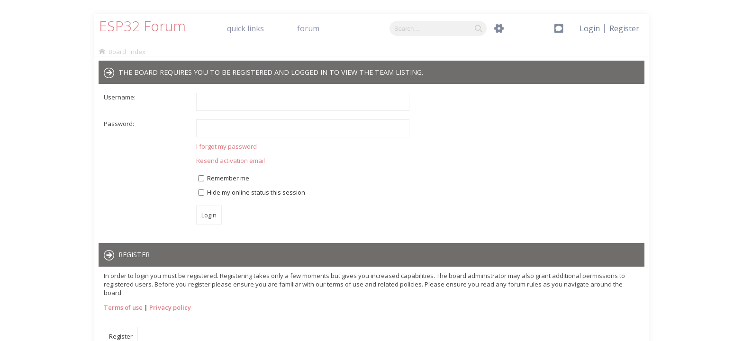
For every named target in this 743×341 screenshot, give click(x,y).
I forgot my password (226, 146)
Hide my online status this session (251, 192)
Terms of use (123, 307)
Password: (119, 123)
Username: (120, 97)
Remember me (223, 178)
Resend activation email (230, 160)
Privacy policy (170, 307)
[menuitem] (624, 28)
